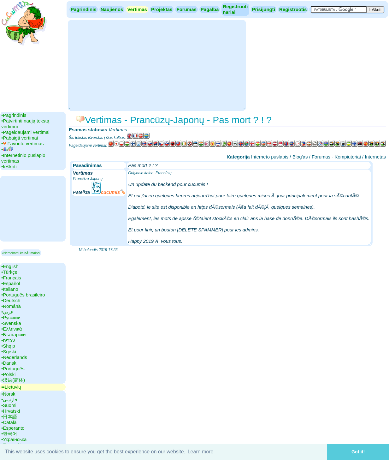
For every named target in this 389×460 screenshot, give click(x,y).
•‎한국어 (9, 433)
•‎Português (13, 368)
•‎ (7, 149)
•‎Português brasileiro (23, 294)
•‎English (9, 266)
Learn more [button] (201, 451)
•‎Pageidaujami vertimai (25, 132)
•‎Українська (14, 439)
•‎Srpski (8, 351)
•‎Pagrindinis (13, 115)
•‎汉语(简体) (13, 380)
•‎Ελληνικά (11, 329)
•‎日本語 (9, 416)
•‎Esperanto (13, 428)
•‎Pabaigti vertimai (19, 137)
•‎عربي (7, 311)
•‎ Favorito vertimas (22, 143)
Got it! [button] (358, 451)
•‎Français (11, 277)
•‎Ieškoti (9, 166)
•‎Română (11, 306)
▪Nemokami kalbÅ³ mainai (21, 253)
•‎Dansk (8, 363)
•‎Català (9, 422)
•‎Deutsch (10, 300)
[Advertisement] (157, 65)
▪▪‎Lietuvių (11, 387)
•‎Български (13, 334)
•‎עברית (8, 340)
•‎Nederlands (14, 357)
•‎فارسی (9, 399)
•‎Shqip (8, 346)
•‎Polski (8, 374)
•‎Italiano (9, 289)
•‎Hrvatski (10, 411)
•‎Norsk (8, 394)
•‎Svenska (11, 323)
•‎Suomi (8, 405)
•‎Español (10, 283)
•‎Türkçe (9, 272)
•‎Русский (11, 317)
